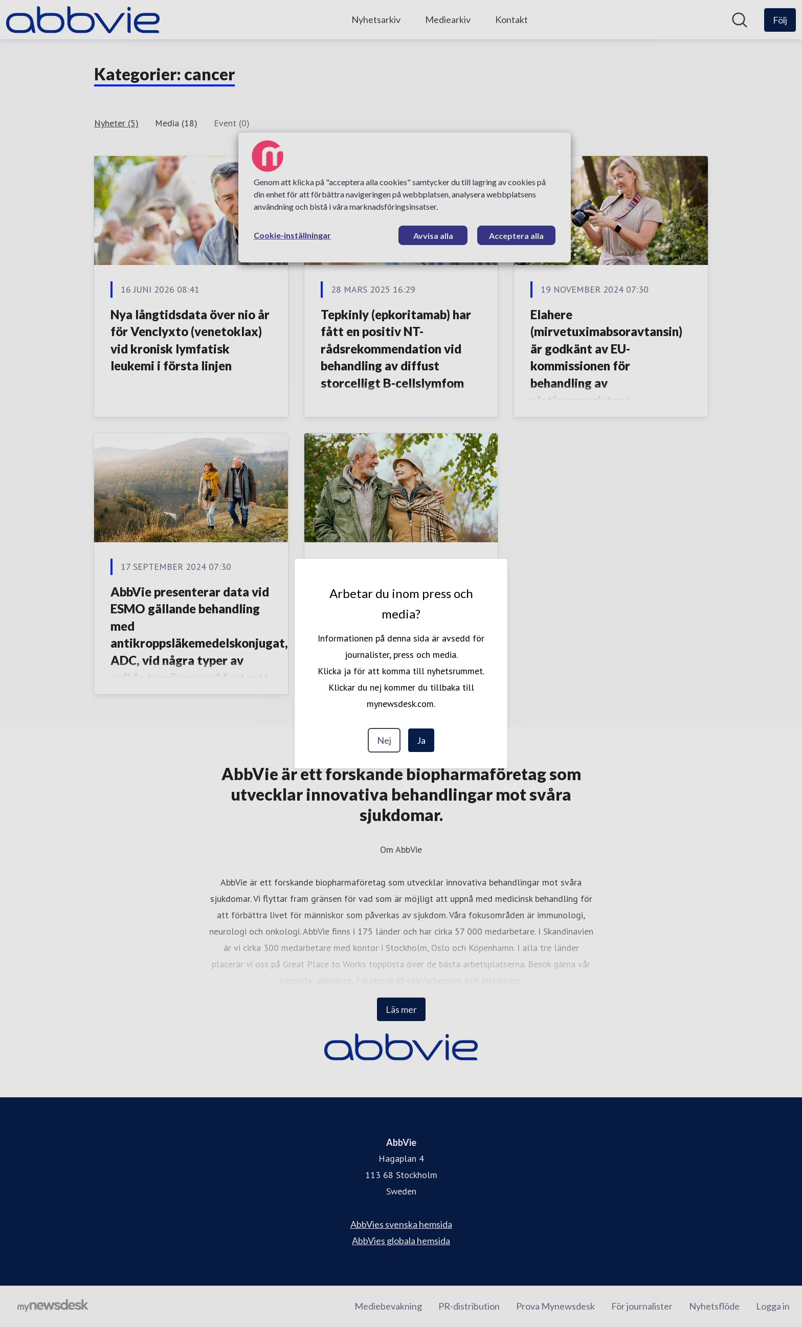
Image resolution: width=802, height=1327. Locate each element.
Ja (421, 740)
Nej (384, 740)
